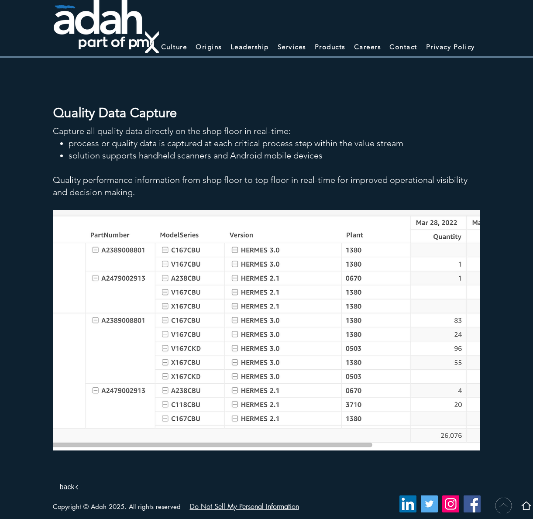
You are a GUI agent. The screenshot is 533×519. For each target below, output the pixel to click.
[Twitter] (429, 503)
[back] (70, 486)
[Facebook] (472, 503)
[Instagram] (450, 503)
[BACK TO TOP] (503, 505)
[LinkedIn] (407, 503)
